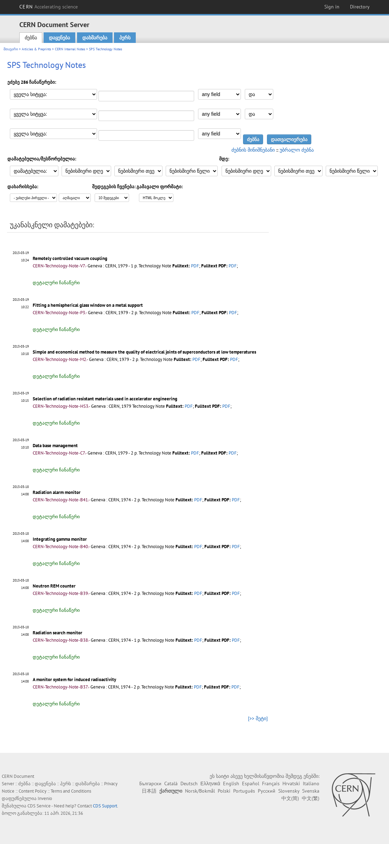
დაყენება (59, 37)
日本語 (149, 791)
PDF (195, 266)
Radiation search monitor (57, 633)
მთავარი (11, 49)
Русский (266, 791)
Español (250, 783)
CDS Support (105, 806)
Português (244, 791)
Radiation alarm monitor (57, 492)
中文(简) (290, 798)
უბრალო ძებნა (297, 150)
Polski (224, 791)
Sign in (331, 7)
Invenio (45, 798)
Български (150, 783)
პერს (124, 37)
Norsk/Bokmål (200, 791)
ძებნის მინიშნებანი (253, 150)
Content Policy (32, 791)
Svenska (310, 791)
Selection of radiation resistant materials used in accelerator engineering (105, 399)
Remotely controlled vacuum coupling (70, 258)
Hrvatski (291, 783)
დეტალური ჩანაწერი (56, 283)
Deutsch (189, 783)
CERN (48, 7)
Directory (360, 7)
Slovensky (288, 791)
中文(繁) (310, 798)
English (231, 783)
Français (271, 783)
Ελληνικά (210, 783)
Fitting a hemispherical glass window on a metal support (88, 305)
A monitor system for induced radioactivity (74, 680)
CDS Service (39, 806)
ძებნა (31, 37)
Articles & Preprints (36, 49)
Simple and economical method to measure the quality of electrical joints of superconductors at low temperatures (144, 352)
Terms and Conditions (71, 791)
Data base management (55, 446)
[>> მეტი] (258, 718)
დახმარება (94, 37)
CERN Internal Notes (70, 49)
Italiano (311, 783)
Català (171, 783)
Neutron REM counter (54, 586)
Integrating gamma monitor (60, 539)
